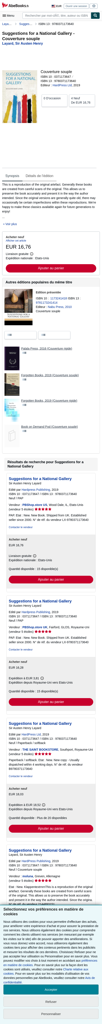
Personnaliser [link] (51, 1014)
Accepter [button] (51, 989)
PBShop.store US (34, 505)
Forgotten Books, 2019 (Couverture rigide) (49, 400)
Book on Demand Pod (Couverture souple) (49, 426)
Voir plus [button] (11, 224)
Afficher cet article (16, 240)
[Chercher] (95, 15)
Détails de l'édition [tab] (39, 176)
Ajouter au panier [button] (51, 268)
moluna (27, 876)
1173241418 (59, 298)
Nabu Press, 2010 (60, 307)
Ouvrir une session (76, 6)
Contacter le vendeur (21, 527)
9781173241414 (47, 302)
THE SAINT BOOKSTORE (40, 749)
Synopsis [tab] (12, 176)
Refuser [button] (51, 1001)
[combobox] (56, 15)
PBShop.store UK (34, 627)
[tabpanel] (49, 204)
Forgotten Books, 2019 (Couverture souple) (50, 375)
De (82, 100)
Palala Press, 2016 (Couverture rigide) (46, 348)
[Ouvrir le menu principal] (9, 15)
